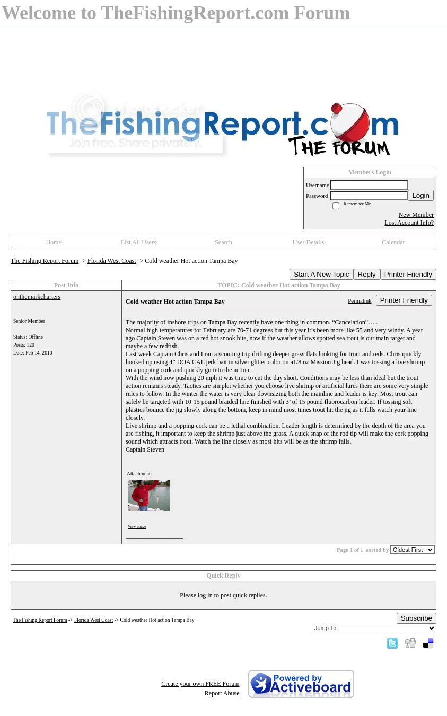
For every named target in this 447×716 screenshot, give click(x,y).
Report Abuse (222, 693)
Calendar (393, 242)
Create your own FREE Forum (200, 683)
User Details (309, 242)
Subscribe (416, 618)
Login (421, 195)
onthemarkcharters (36, 296)
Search (223, 242)
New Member (416, 214)
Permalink (359, 300)
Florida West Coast (111, 260)
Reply (367, 274)
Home (53, 242)
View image (137, 527)
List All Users (138, 242)
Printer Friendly (408, 274)
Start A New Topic (321, 274)
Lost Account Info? (409, 222)
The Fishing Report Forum (44, 260)
